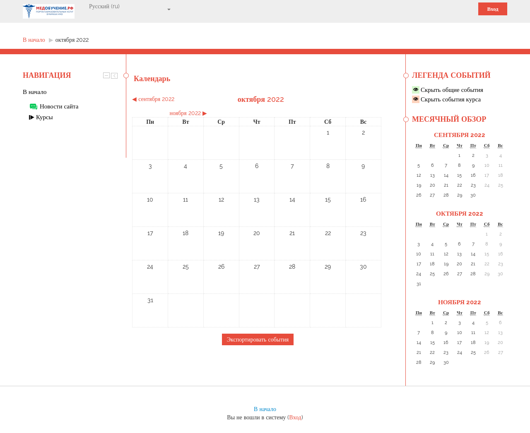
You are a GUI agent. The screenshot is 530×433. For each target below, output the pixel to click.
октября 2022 (72, 39)
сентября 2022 (459, 135)
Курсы (44, 117)
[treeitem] (74, 92)
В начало (34, 92)
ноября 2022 (459, 302)
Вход (492, 9)
